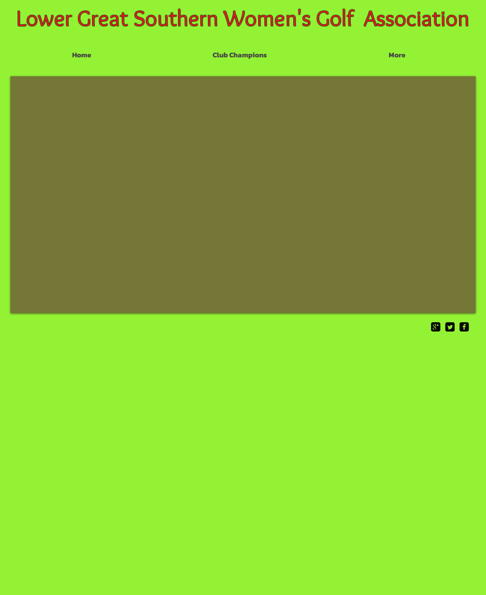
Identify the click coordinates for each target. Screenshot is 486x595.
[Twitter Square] (450, 327)
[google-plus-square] (435, 327)
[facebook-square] (464, 327)
